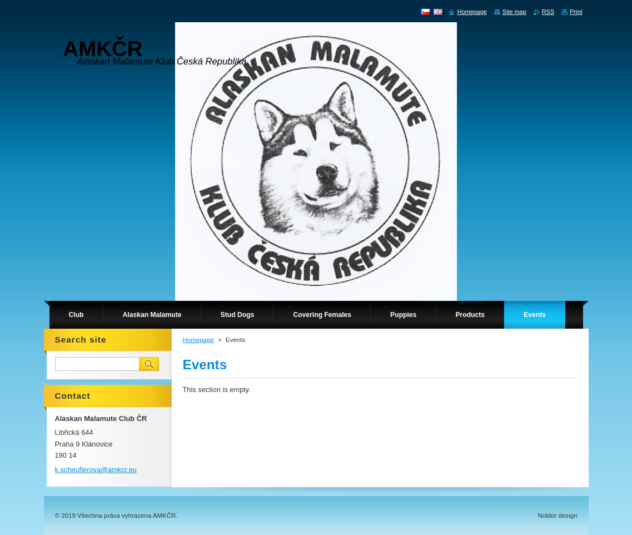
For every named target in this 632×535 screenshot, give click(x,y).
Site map (514, 11)
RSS (548, 11)
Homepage (198, 339)
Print (576, 11)
